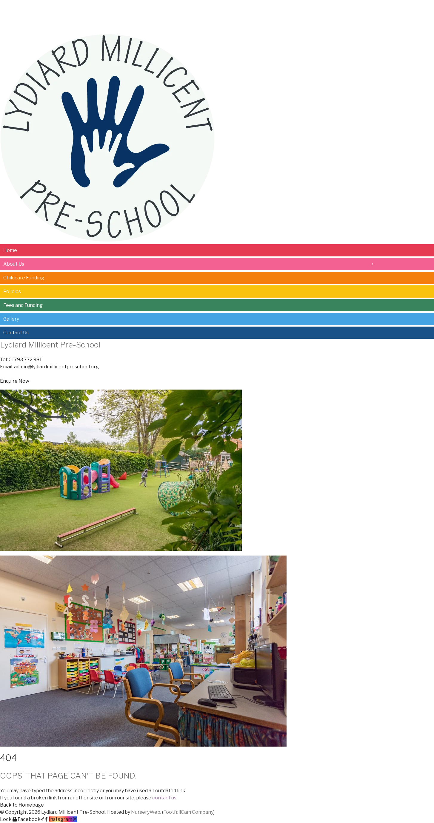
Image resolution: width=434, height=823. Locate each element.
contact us (164, 798)
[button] (14, 381)
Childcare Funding (82, 8)
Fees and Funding (161, 8)
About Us (35, 8)
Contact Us (230, 8)
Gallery (199, 8)
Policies (122, 8)
